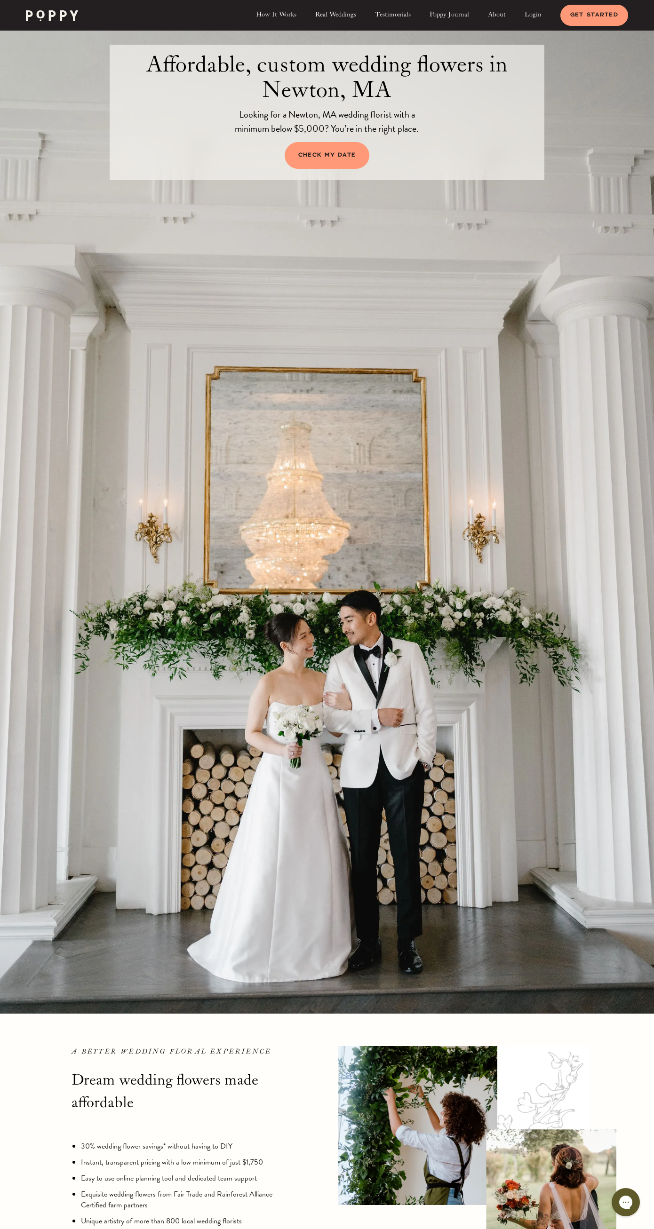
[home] (52, 15)
